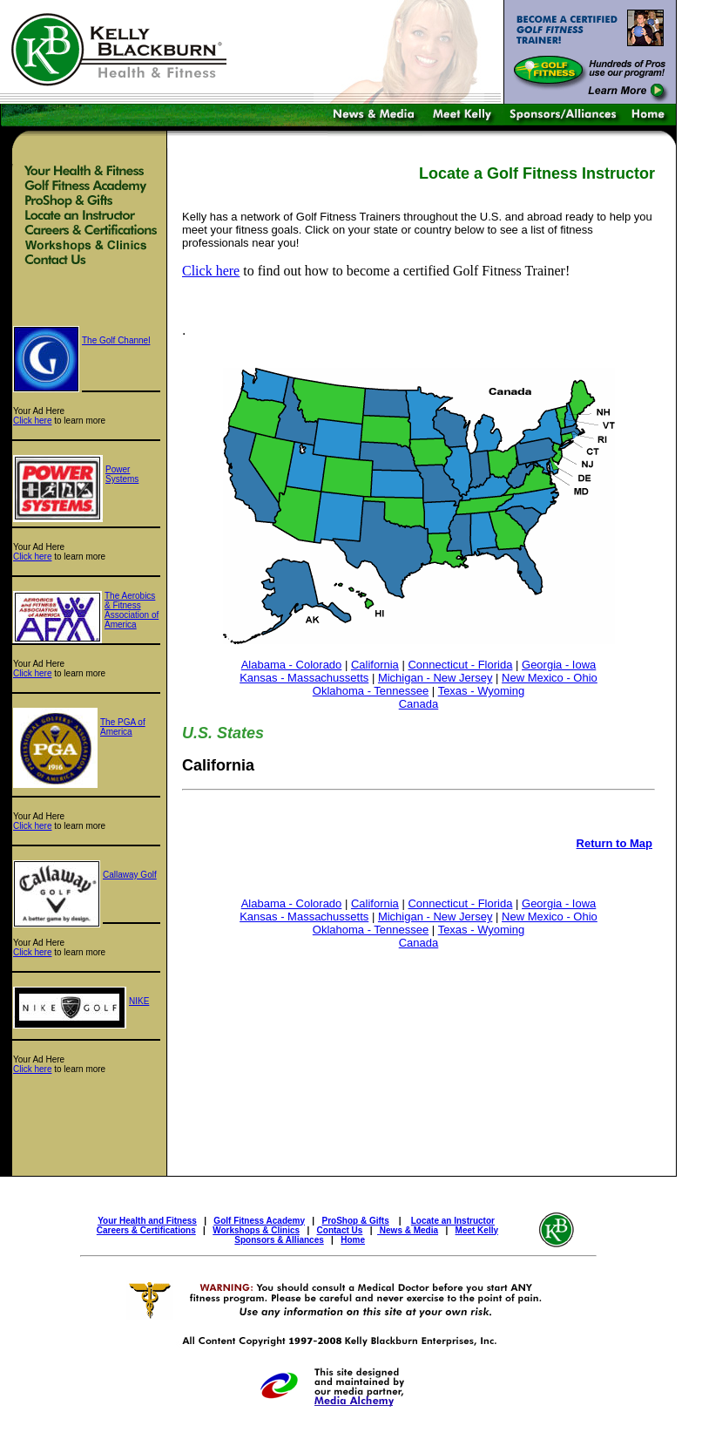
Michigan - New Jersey (435, 677)
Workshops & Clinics (256, 1230)
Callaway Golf (130, 874)
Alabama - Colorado (291, 664)
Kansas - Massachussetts (304, 677)
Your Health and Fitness (147, 1221)
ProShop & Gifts (355, 1221)
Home (353, 1240)
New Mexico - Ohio (549, 677)
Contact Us (340, 1230)
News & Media (407, 1230)
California (375, 664)
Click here (32, 420)
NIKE (139, 1001)
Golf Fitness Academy (259, 1221)
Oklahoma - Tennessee (371, 690)
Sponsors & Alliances (278, 1240)
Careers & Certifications (146, 1230)
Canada (419, 703)
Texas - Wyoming (481, 690)
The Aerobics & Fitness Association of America (132, 610)
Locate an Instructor (453, 1221)
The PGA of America (122, 727)
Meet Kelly (477, 1230)
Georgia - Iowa (559, 664)
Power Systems (121, 474)
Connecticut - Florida (460, 664)
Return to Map (614, 843)
